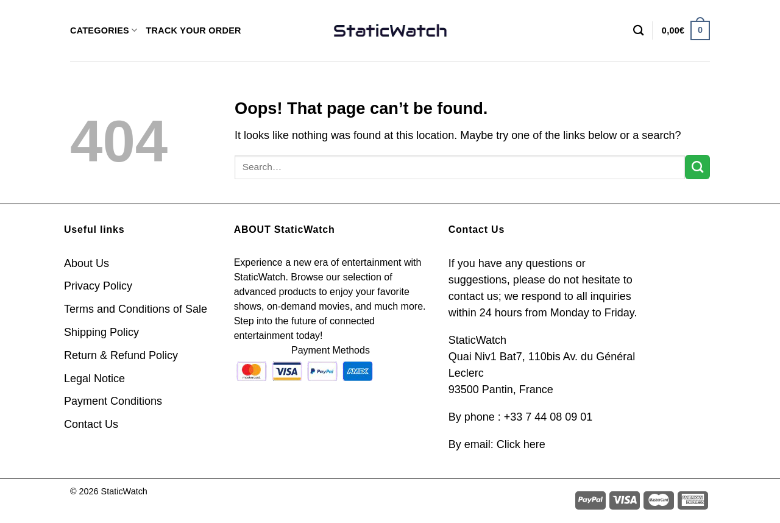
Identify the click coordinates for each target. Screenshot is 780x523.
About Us (86, 263)
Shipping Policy (101, 332)
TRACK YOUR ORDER (193, 30)
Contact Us (91, 424)
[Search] (638, 30)
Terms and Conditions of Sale (135, 309)
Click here (521, 444)
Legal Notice (94, 378)
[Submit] (697, 167)
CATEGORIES (103, 30)
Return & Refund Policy (121, 355)
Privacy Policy (98, 286)
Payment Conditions (113, 401)
